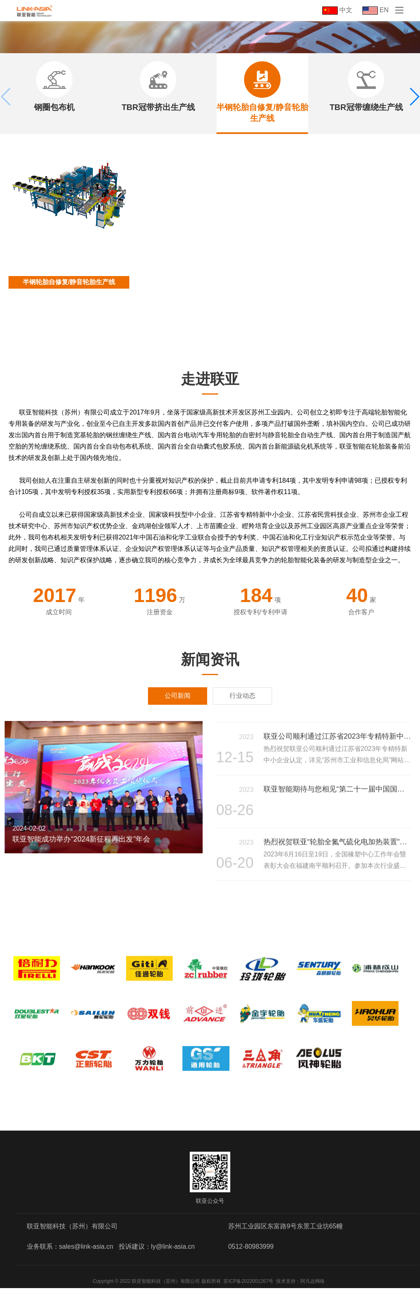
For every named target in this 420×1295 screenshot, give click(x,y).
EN (375, 9)
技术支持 (286, 1288)
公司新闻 (178, 695)
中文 (337, 9)
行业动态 (242, 695)
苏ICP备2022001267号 (248, 1288)
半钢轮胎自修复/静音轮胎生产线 (69, 281)
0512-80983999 (251, 1253)
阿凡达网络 (312, 1288)
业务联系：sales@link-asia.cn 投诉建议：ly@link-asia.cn (111, 1253)
